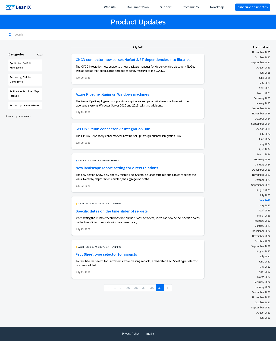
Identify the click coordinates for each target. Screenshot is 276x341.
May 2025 (265, 83)
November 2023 (261, 174)
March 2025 (263, 93)
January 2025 (262, 103)
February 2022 (262, 282)
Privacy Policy (130, 333)
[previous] (108, 288)
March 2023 (263, 215)
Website (110, 7)
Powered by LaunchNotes (18, 116)
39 (160, 288)
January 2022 (262, 287)
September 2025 (260, 62)
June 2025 (264, 77)
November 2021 (261, 297)
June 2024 (264, 139)
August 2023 (263, 190)
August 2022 (263, 251)
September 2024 (260, 123)
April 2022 (264, 271)
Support (165, 7)
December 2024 (261, 108)
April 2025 (264, 88)
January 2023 (262, 225)
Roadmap (217, 7)
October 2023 (262, 180)
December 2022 (261, 231)
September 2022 (260, 246)
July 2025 (265, 72)
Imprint (150, 333)
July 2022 (265, 256)
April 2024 (264, 149)
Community (191, 7)
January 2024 (262, 164)
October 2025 (262, 57)
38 (152, 288)
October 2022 (262, 241)
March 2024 (263, 154)
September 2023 (260, 185)
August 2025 (263, 67)
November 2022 (261, 236)
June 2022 (264, 261)
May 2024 (265, 144)
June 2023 (264, 200)
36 (136, 288)
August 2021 (263, 312)
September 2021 (260, 307)
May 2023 (265, 205)
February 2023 (262, 220)
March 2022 (263, 277)
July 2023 (265, 195)
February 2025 (262, 98)
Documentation (138, 7)
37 (144, 288)
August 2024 (263, 128)
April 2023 (264, 210)
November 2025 (261, 52)
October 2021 (262, 302)
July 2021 (265, 317)
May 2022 (265, 266)
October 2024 (262, 118)
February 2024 (262, 159)
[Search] (32, 35)
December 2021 (261, 292)
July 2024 (265, 134)
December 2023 (261, 169)
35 (128, 288)
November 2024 (261, 113)
